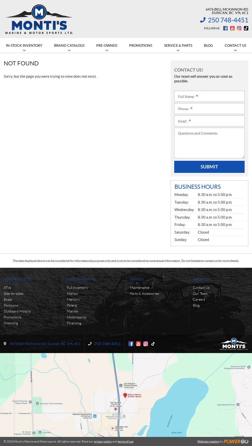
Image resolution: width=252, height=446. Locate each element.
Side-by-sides (13, 294)
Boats (8, 299)
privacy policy (103, 441)
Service (137, 279)
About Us (201, 279)
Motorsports (76, 317)
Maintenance (139, 288)
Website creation (208, 441)
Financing (11, 323)
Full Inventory (77, 288)
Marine (72, 311)
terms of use (125, 441)
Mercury (73, 299)
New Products (17, 279)
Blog (196, 305)
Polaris (72, 305)
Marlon (72, 294)
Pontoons (11, 305)
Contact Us (201, 288)
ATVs (7, 288)
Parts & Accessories (144, 294)
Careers (199, 299)
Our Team (200, 294)
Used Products (81, 279)
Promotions (12, 317)
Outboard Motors (17, 311)
